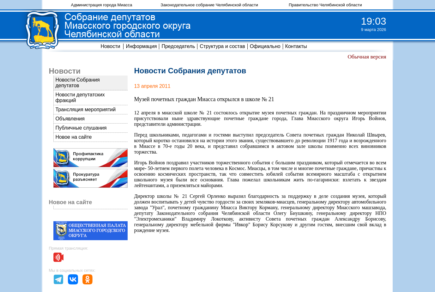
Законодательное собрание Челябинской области (209, 5)
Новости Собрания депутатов (77, 82)
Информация (141, 46)
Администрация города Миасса (101, 5)
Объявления (70, 118)
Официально (265, 46)
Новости (110, 46)
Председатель (178, 46)
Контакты (296, 46)
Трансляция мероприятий (85, 109)
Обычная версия (366, 56)
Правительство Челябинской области (325, 5)
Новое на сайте (73, 137)
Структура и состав (222, 46)
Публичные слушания (80, 128)
